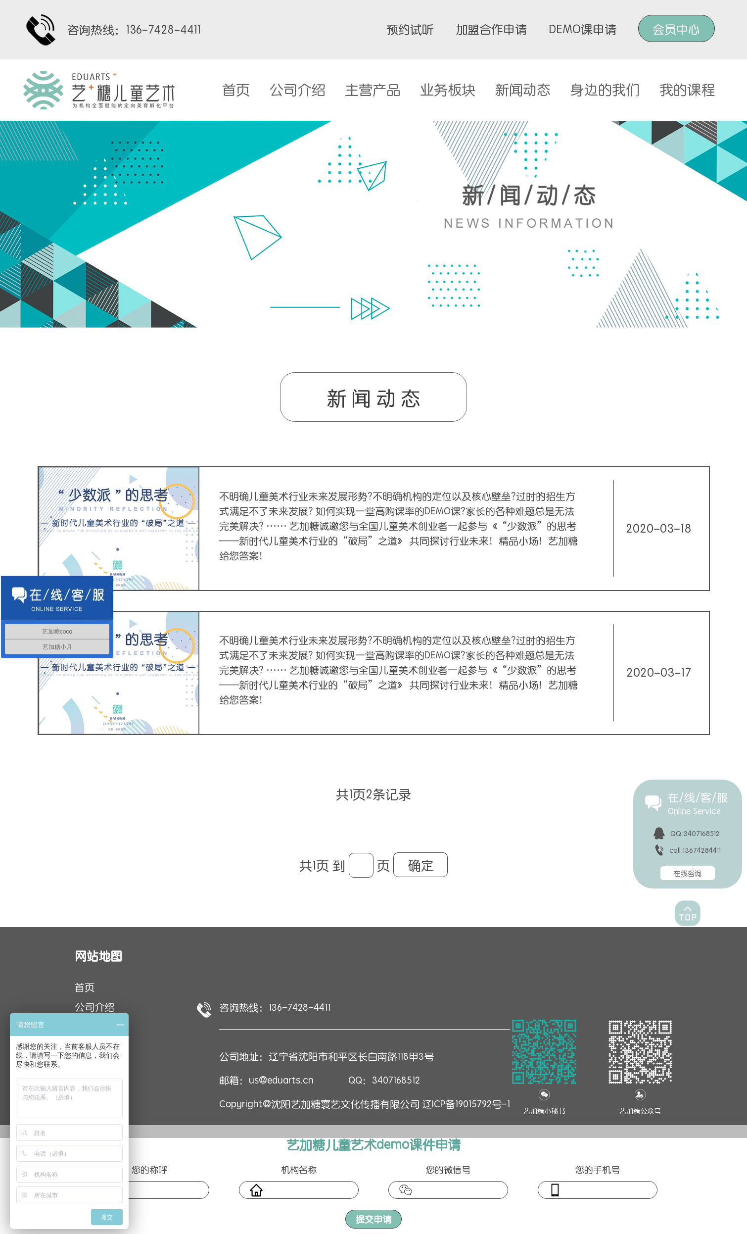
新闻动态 (523, 89)
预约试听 (410, 29)
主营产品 (372, 89)
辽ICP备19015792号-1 (466, 1104)
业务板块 (447, 89)
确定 (420, 865)
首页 (236, 89)
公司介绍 (297, 89)
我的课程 (687, 89)
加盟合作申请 (491, 29)
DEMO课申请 (582, 29)
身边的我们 (605, 89)
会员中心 (676, 29)
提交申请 (373, 1219)
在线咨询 (687, 873)
